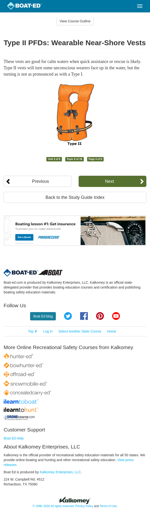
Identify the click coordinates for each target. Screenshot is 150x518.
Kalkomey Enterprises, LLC (60, 472)
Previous (40, 181)
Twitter (68, 316)
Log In (48, 331)
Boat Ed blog (43, 316)
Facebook (84, 316)
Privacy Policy (84, 506)
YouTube (116, 316)
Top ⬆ (32, 331)
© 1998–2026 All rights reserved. (54, 506)
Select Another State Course (79, 331)
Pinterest (100, 316)
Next (109, 181)
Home (111, 331)
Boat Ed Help (14, 438)
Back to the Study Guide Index (74, 197)
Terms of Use (108, 506)
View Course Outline (74, 21)
